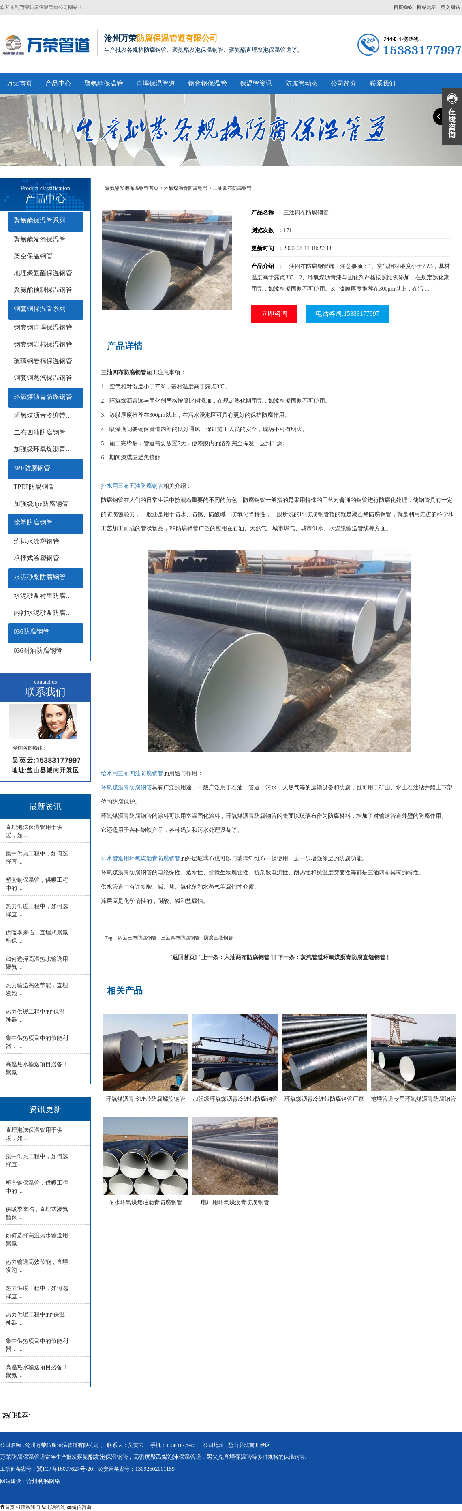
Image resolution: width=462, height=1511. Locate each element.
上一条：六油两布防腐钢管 (235, 957)
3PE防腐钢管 (32, 468)
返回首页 (183, 957)
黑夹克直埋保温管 (229, 1457)
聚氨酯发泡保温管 (40, 239)
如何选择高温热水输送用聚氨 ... (37, 963)
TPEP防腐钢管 (34, 486)
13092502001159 (154, 1469)
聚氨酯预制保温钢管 (43, 289)
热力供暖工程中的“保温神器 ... (35, 1016)
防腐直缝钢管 (218, 938)
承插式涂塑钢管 (36, 558)
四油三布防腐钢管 (137, 938)
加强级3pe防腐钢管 (41, 503)
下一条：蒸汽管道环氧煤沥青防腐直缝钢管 (331, 957)
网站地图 (426, 7)
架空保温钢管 (33, 256)
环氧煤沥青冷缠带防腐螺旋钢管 (145, 1099)
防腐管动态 (301, 83)
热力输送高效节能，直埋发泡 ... (37, 989)
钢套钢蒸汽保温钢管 (43, 377)
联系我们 (383, 83)
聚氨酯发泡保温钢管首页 (131, 188)
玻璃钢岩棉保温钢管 (43, 361)
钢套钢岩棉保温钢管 (43, 344)
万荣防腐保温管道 (22, 1457)
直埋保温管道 (155, 83)
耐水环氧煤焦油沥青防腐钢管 (145, 1202)
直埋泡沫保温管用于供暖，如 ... (34, 831)
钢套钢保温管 (207, 83)
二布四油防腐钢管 (40, 432)
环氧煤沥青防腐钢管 (43, 396)
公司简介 (344, 83)
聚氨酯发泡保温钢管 (102, 1457)
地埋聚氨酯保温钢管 (43, 273)
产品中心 (58, 83)
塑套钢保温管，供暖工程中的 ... (37, 884)
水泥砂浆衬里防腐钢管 (46, 595)
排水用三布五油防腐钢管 (132, 486)
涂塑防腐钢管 (33, 522)
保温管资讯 (256, 83)
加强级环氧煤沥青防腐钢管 (48, 449)
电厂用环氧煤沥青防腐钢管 (235, 1202)
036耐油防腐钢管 (38, 650)
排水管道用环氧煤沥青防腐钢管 (140, 858)
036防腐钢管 (31, 631)
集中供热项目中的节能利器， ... (37, 1042)
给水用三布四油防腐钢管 (132, 773)
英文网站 (450, 7)
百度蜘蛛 (403, 7)
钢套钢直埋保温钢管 (43, 327)
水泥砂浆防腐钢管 (40, 577)
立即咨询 (274, 313)
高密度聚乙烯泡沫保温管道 (167, 1457)
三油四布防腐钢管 (180, 938)
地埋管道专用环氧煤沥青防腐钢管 (413, 1099)
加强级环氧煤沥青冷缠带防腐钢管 (235, 1099)
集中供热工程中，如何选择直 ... (37, 858)
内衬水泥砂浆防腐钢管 (46, 612)
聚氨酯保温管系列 (40, 220)
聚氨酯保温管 (103, 83)
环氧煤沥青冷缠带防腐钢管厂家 (324, 1099)
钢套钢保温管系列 (40, 308)
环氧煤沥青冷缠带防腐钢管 (48, 415)
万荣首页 (19, 83)
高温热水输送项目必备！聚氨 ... (37, 1068)
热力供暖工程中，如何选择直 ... (37, 910)
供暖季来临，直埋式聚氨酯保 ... (37, 937)
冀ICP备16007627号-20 (65, 1469)
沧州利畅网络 (43, 1481)
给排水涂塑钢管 (36, 541)
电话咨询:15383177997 (347, 313)
